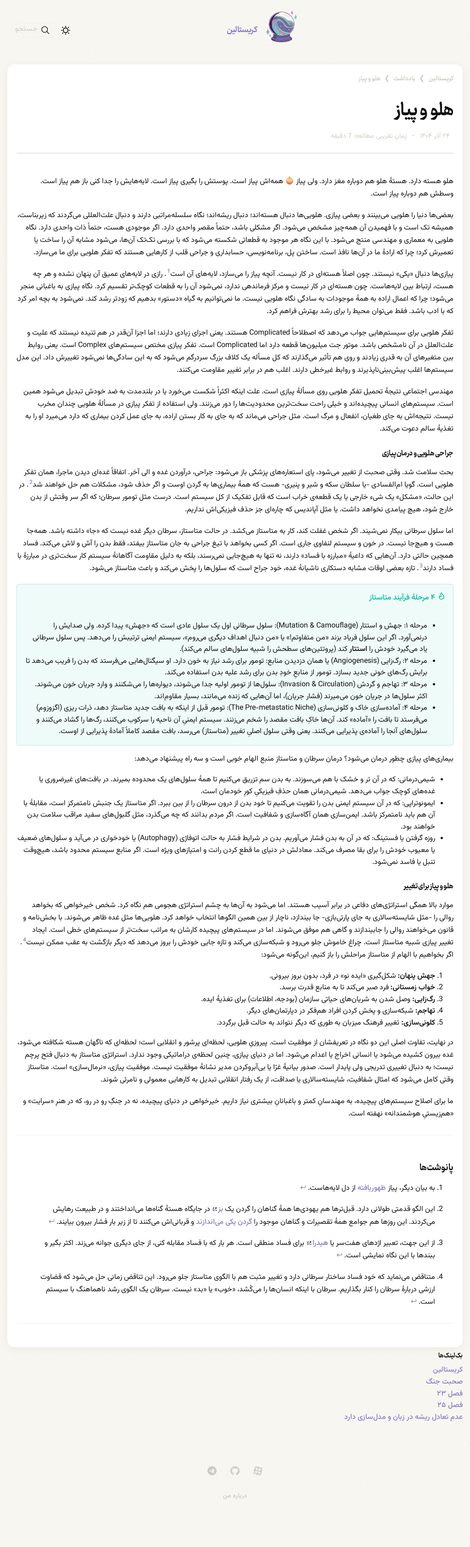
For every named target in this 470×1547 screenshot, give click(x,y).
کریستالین (242, 30)
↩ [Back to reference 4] (414, 1302)
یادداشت (404, 78)
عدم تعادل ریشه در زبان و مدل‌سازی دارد (403, 1417)
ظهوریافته (372, 1188)
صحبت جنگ (444, 1382)
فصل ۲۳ (450, 1394)
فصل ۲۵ (450, 1405)
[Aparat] (258, 1471)
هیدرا (318, 1243)
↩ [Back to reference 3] (339, 1255)
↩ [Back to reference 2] (52, 1222)
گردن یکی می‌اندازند (224, 1222)
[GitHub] (235, 1471)
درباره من (235, 1496)
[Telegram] (211, 1471)
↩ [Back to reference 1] (303, 1188)
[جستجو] (38, 30)
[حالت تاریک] (65, 30)
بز (218, 1209)
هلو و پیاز (369, 78)
